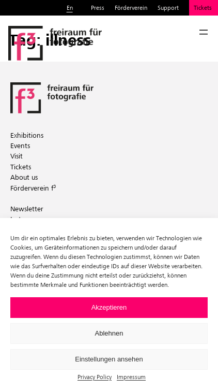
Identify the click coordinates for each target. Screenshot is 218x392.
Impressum (131, 377)
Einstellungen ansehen (109, 359)
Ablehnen (109, 333)
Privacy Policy (94, 377)
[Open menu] (203, 32)
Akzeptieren (109, 307)
